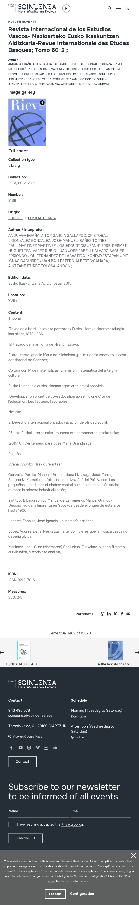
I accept (55, 894)
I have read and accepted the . (50, 824)
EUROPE (15, 218)
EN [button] (127, 9)
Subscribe (22, 838)
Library (14, 165)
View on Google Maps (27, 737)
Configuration (82, 893)
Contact (22, 761)
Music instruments (22, 21)
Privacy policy (72, 824)
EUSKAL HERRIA (42, 218)
